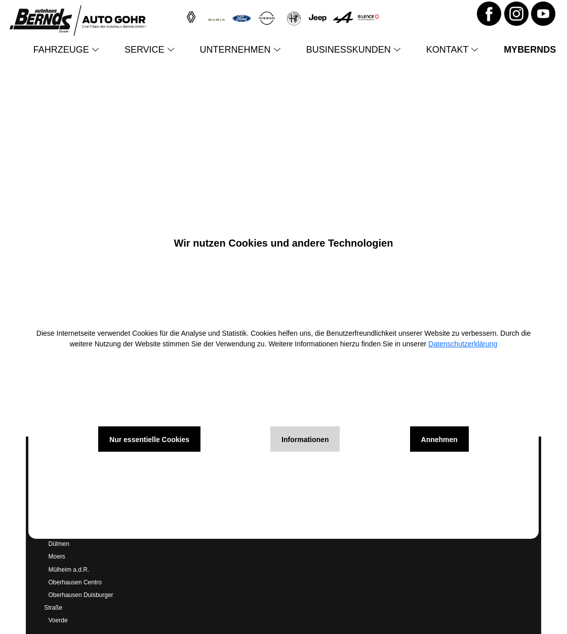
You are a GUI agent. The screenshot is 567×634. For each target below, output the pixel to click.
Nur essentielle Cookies (149, 439)
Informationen (305, 439)
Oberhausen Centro (75, 582)
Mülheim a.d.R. (69, 569)
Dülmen (59, 543)
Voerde (58, 620)
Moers (57, 556)
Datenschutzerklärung (462, 344)
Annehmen (439, 439)
